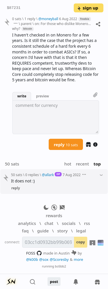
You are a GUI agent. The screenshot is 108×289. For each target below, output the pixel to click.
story (62, 231)
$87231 (13, 8)
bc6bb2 (60, 266)
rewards (54, 215)
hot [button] (67, 164)
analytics (27, 223)
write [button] (21, 96)
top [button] (97, 164)
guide (43, 231)
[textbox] (55, 117)
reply (66, 144)
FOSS (34, 253)
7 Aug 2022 (71, 174)
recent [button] (82, 164)
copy (80, 241)
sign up (87, 8)
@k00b (32, 259)
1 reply (29, 18)
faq (25, 231)
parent (26, 23)
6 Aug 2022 (68, 18)
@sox (43, 259)
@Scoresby (59, 259)
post (54, 281)
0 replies (32, 174)
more (78, 259)
